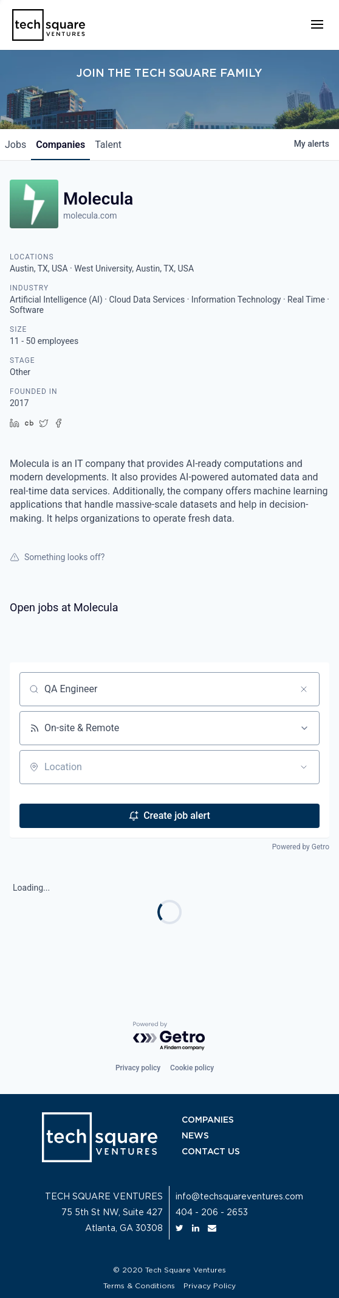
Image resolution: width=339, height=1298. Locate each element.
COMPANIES (208, 1120)
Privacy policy (137, 1068)
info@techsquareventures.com (239, 1197)
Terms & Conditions (139, 1285)
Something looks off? (57, 557)
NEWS (195, 1136)
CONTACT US (211, 1152)
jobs (15, 144)
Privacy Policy (209, 1285)
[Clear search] (303, 689)
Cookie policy (192, 1068)
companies (60, 144)
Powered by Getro (300, 847)
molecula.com (90, 215)
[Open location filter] (303, 767)
